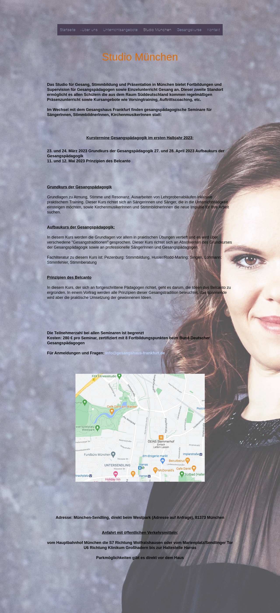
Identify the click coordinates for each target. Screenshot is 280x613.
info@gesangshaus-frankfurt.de (135, 353)
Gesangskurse (189, 30)
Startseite (68, 30)
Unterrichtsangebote (120, 30)
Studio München (157, 30)
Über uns (90, 30)
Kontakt (213, 30)
